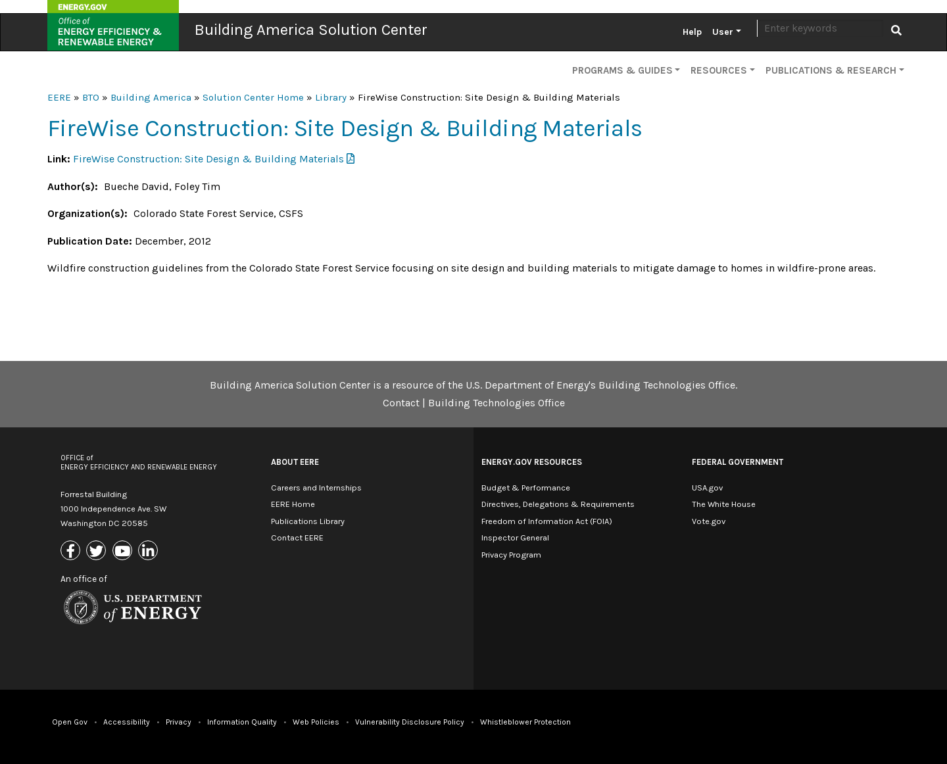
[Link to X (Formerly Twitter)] (97, 552)
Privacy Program (511, 555)
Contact (401, 402)
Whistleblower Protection (525, 722)
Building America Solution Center (311, 29)
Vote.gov (708, 521)
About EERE (295, 462)
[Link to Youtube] (123, 552)
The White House (724, 504)
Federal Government (737, 462)
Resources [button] (719, 70)
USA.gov (707, 487)
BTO (90, 97)
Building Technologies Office (496, 402)
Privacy (178, 722)
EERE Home (293, 504)
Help (692, 31)
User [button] (722, 31)
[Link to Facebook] (72, 552)
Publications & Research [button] (830, 70)
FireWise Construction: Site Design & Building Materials (208, 159)
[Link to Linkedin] (149, 552)
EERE (59, 97)
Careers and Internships (316, 487)
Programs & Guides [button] (622, 70)
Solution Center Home (253, 97)
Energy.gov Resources (531, 462)
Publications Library (308, 521)
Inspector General (515, 537)
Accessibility (126, 722)
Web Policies (316, 722)
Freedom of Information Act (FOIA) (546, 521)
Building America (150, 97)
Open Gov (69, 722)
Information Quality (242, 722)
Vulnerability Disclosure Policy (409, 722)
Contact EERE (297, 537)
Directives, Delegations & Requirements (558, 504)
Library (331, 97)
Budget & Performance (525, 487)
